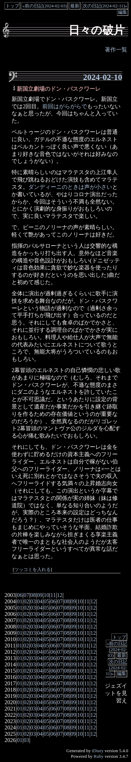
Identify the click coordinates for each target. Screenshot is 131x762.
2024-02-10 (102, 77)
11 (53, 595)
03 (33, 601)
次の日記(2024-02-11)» (105, 5)
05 (46, 601)
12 (60, 595)
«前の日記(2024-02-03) (44, 5)
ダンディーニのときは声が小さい (70, 187)
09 (40, 595)
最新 (74, 5)
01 (19, 601)
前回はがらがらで (64, 106)
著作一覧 (116, 50)
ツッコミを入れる (32, 569)
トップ (12, 5)
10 (46, 595)
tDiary (97, 750)
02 (26, 601)
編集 (122, 12)
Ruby (98, 756)
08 (33, 595)
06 (19, 595)
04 (40, 601)
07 (26, 595)
